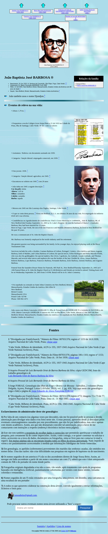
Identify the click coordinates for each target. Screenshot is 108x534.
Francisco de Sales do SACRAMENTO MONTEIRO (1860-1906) (65, 11)
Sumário (41, 526)
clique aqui (52, 342)
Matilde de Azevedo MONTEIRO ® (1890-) (76, 18)
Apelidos (50, 526)
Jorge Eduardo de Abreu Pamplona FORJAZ (52, 391)
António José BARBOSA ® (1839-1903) (20, 11)
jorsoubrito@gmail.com (22, 495)
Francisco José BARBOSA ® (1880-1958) (32, 17)
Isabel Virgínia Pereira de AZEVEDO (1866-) (87, 11)
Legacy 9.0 (64, 531)
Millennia (73, 531)
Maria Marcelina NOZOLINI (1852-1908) (42, 11)
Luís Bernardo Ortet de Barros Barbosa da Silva (30, 375)
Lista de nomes (64, 526)
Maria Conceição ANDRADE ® (86, 85)
